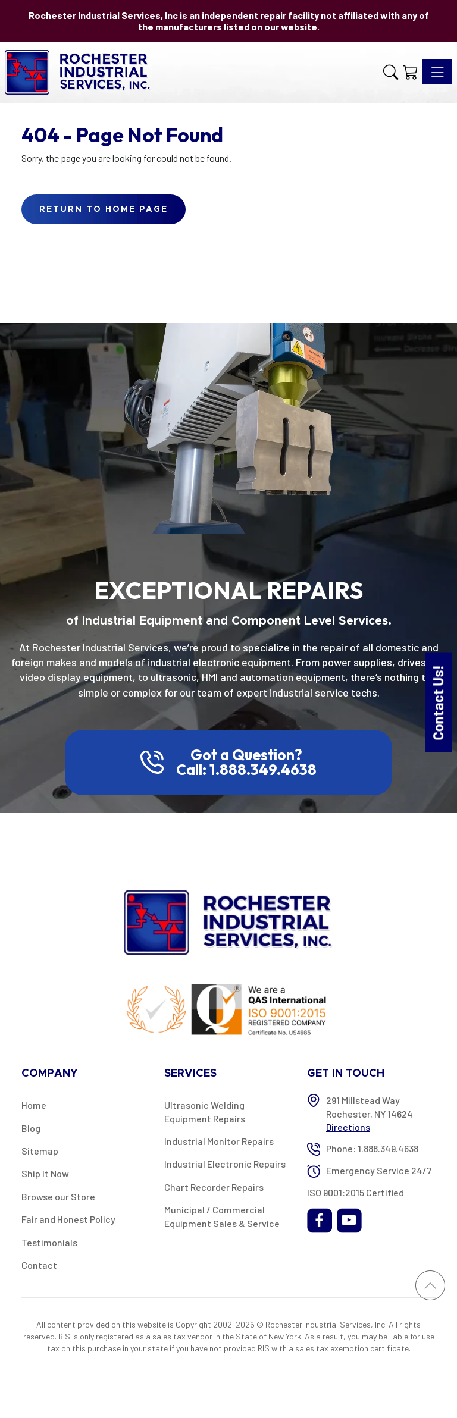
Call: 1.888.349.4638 (246, 769)
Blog (30, 1128)
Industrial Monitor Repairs (219, 1141)
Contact (39, 1264)
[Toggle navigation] (437, 71)
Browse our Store (58, 1196)
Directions (348, 1126)
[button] (390, 72)
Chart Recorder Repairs (214, 1187)
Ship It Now (45, 1173)
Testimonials (49, 1242)
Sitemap (39, 1150)
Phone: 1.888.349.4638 (372, 1148)
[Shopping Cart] (410, 72)
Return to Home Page (103, 209)
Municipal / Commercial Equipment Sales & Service (222, 1216)
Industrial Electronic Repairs (225, 1163)
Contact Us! (437, 702)
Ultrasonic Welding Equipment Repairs (204, 1111)
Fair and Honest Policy (68, 1219)
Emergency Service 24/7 (378, 1170)
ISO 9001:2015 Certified (355, 1192)
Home (33, 1104)
